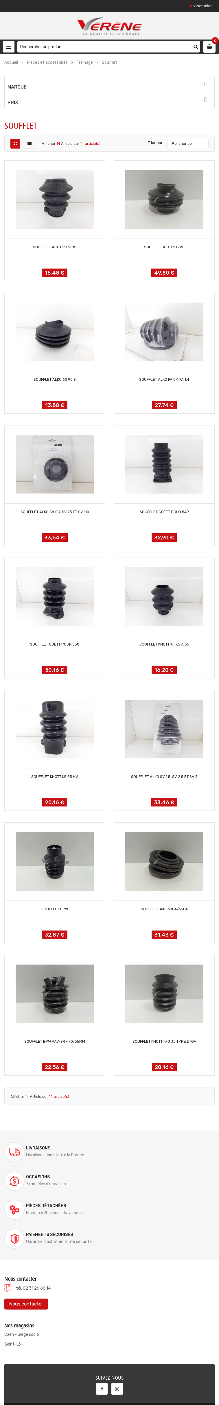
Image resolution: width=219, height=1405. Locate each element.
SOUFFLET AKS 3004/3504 (164, 909)
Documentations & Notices (87, 1392)
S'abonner (189, 1359)
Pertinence (182, 143)
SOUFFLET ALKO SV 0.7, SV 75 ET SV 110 (55, 512)
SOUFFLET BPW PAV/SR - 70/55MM (54, 1041)
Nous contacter (26, 1246)
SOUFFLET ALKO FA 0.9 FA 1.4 (164, 379)
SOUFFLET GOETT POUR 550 (54, 644)
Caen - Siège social (22, 1276)
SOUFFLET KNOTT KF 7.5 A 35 (164, 644)
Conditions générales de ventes (181, 1392)
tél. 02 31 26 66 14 (33, 1230)
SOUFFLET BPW (54, 909)
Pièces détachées (46, 1177)
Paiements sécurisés (157, 1177)
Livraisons (38, 1148)
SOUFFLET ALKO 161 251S (54, 247)
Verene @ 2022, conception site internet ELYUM (53, 1385)
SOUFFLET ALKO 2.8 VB (164, 247)
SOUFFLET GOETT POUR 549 (164, 512)
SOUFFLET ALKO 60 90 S (55, 379)
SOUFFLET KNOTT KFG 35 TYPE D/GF (164, 1041)
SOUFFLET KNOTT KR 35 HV (54, 776)
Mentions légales (132, 1392)
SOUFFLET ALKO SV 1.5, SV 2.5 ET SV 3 (164, 776)
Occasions (146, 1148)
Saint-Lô (12, 1286)
